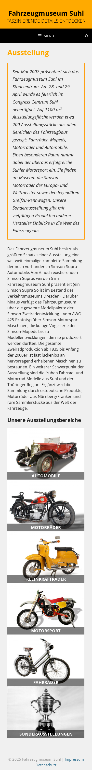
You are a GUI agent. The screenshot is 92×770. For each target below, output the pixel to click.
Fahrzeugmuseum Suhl (46, 13)
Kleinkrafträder (46, 579)
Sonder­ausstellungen (46, 734)
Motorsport (46, 631)
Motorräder (46, 527)
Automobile (46, 476)
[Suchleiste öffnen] (86, 36)
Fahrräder (45, 682)
